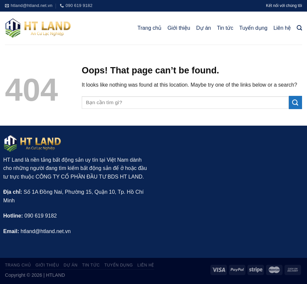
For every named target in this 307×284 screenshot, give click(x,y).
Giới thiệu (178, 28)
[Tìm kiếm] (299, 27)
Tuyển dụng (253, 28)
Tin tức (225, 28)
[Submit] (295, 102)
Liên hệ (282, 28)
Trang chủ (150, 28)
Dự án (203, 28)
